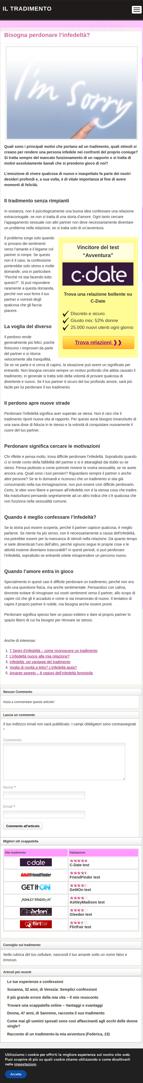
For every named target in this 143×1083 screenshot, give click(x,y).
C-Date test (79, 865)
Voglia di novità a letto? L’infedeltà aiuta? (43, 667)
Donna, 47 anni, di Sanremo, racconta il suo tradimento (55, 1013)
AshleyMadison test (87, 902)
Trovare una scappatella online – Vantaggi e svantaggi (55, 1005)
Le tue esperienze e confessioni (35, 982)
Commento (12, 740)
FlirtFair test (80, 927)
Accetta (15, 1074)
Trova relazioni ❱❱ (98, 342)
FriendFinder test (85, 877)
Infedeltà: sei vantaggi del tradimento (40, 662)
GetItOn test (80, 890)
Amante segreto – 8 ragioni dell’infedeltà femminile (51, 673)
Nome (8, 787)
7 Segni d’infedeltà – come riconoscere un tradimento (54, 651)
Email (7, 806)
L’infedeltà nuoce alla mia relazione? (40, 656)
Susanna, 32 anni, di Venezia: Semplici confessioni (52, 989)
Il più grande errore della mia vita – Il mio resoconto (52, 997)
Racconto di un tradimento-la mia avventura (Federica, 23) (58, 1034)
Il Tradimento (27, 8)
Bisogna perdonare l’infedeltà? (47, 35)
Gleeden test (81, 914)
